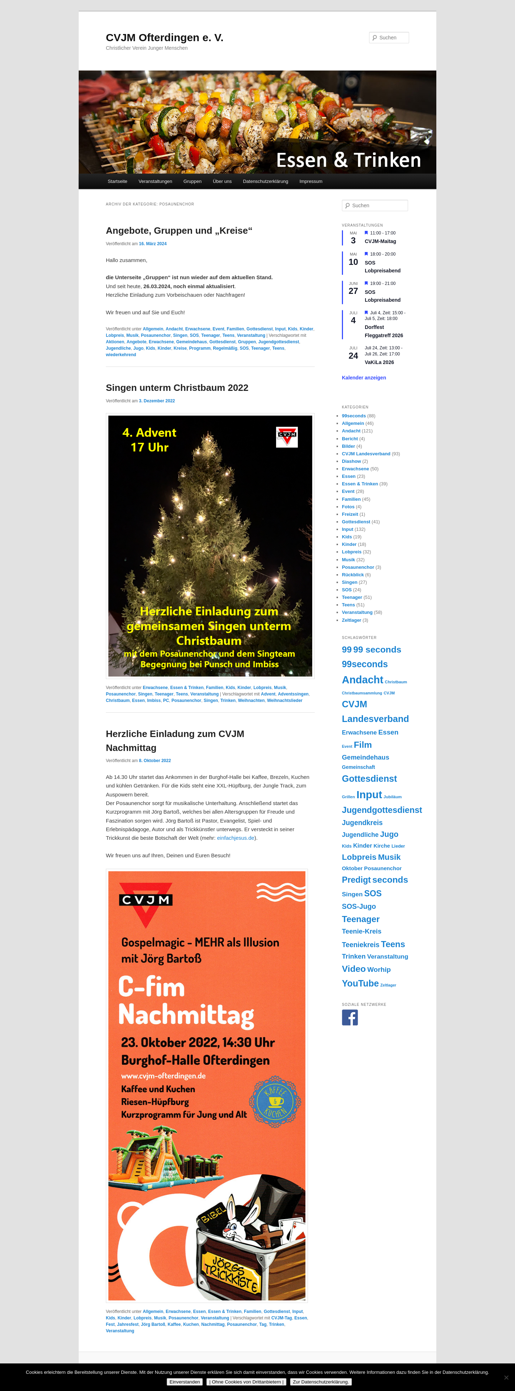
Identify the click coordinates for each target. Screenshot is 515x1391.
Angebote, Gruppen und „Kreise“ (179, 230)
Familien (235, 328)
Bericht (350, 438)
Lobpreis (115, 335)
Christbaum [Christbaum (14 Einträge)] (396, 682)
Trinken (228, 700)
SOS (194, 335)
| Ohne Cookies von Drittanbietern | (246, 1382)
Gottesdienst (259, 328)
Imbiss (154, 700)
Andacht (174, 328)
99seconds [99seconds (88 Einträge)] (365, 664)
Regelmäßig (225, 348)
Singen (180, 335)
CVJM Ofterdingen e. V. (165, 37)
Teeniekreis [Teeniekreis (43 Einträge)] (360, 945)
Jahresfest (127, 1324)
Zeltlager (351, 620)
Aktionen (115, 341)
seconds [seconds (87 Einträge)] (390, 879)
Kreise (180, 348)
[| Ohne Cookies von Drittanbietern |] (506, 1377)
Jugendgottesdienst (278, 341)
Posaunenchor (156, 335)
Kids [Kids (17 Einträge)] (347, 846)
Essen (138, 700)
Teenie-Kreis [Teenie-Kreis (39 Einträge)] (362, 931)
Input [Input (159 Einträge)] (369, 794)
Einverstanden (185, 1382)
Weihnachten (251, 700)
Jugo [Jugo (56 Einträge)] (389, 834)
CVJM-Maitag (380, 241)
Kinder (306, 328)
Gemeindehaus (191, 341)
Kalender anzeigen (364, 378)
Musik (132, 335)
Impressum (310, 181)
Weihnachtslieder (285, 700)
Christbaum (118, 700)
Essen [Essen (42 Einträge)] (388, 732)
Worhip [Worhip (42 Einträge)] (379, 969)
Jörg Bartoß (153, 1324)
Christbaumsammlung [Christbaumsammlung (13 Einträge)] (362, 693)
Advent (268, 694)
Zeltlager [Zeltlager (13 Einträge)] (388, 985)
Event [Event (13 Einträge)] (347, 746)
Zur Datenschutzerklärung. (321, 1382)
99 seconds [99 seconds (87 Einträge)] (377, 649)
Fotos (348, 506)
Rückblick (353, 574)
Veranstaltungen (155, 181)
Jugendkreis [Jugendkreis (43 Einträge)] (362, 823)
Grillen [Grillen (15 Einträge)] (348, 797)
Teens (228, 335)
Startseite (117, 181)
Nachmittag (213, 1324)
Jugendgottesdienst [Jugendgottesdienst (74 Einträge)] (382, 810)
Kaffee (174, 1324)
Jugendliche (118, 348)
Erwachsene (197, 328)
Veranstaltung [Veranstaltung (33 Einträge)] (387, 956)
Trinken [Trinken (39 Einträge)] (354, 956)
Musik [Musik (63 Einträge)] (389, 857)
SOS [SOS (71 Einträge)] (373, 893)
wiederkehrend (121, 354)
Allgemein (153, 328)
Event (219, 328)
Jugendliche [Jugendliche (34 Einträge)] (360, 834)
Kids (292, 328)
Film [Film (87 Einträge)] (363, 745)
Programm (200, 348)
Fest (110, 1324)
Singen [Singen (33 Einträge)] (352, 894)
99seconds (354, 415)
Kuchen (191, 1324)
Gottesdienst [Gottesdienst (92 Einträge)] (369, 779)
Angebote (136, 341)
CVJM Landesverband (366, 453)
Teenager (210, 335)
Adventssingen (293, 694)
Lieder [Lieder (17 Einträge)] (398, 846)
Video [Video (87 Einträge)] (354, 969)
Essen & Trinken (186, 687)
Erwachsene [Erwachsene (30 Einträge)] (359, 732)
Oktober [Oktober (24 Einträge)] (352, 868)
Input (280, 328)
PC (166, 700)
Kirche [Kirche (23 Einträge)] (382, 846)
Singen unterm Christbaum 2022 (177, 387)
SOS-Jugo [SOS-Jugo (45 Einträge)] (359, 906)
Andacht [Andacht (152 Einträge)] (362, 679)
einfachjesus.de (235, 838)
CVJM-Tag (281, 1317)
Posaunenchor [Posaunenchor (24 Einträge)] (383, 868)
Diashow (351, 461)
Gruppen (192, 181)
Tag (262, 1324)
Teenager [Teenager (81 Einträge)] (361, 919)
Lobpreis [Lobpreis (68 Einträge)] (359, 857)
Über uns (222, 181)
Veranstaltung (251, 335)
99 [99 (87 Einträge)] (347, 649)
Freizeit (350, 514)
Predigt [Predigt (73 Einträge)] (356, 879)
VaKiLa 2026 (379, 362)
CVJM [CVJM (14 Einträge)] (389, 693)
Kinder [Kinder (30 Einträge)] (362, 845)
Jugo (138, 348)
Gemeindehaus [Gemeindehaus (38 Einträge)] (365, 757)
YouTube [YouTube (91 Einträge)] (360, 983)
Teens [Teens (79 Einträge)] (393, 944)
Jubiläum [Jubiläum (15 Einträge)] (393, 797)
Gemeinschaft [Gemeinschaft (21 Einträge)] (358, 767)
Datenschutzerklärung (265, 181)
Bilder (348, 446)
